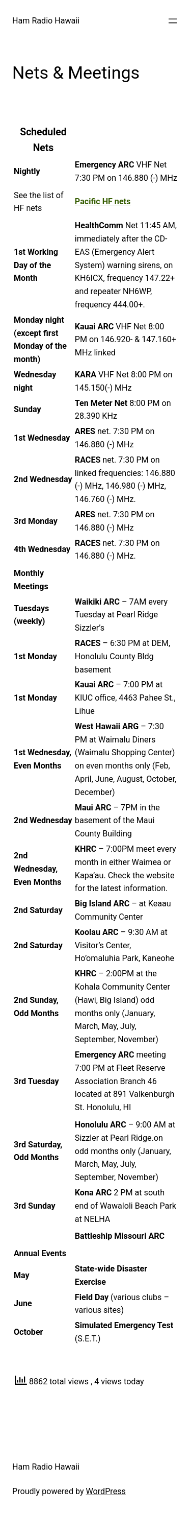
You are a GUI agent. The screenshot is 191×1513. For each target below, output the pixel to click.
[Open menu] (173, 21)
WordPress (106, 1491)
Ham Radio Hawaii (45, 21)
